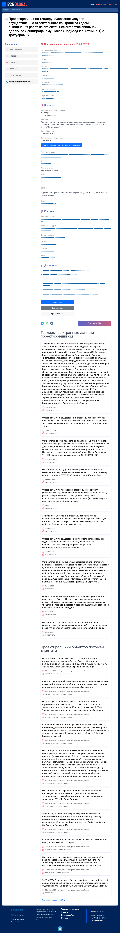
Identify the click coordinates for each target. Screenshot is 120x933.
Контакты (13, 62)
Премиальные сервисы (44, 917)
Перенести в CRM (94, 323)
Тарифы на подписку (70, 909)
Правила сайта (67, 915)
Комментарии (15, 75)
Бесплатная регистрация (106, 4)
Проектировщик (16, 49)
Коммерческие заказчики (44, 909)
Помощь (65, 918)
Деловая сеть (41, 920)
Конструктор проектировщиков (20, 81)
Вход (92, 4)
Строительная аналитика (45, 914)
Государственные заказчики (46, 912)
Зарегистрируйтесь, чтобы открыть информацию (61, 145)
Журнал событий (57, 314)
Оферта (64, 912)
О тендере (13, 56)
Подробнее (57, 302)
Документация (57, 308)
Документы (14, 69)
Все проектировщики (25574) (53, 900)
